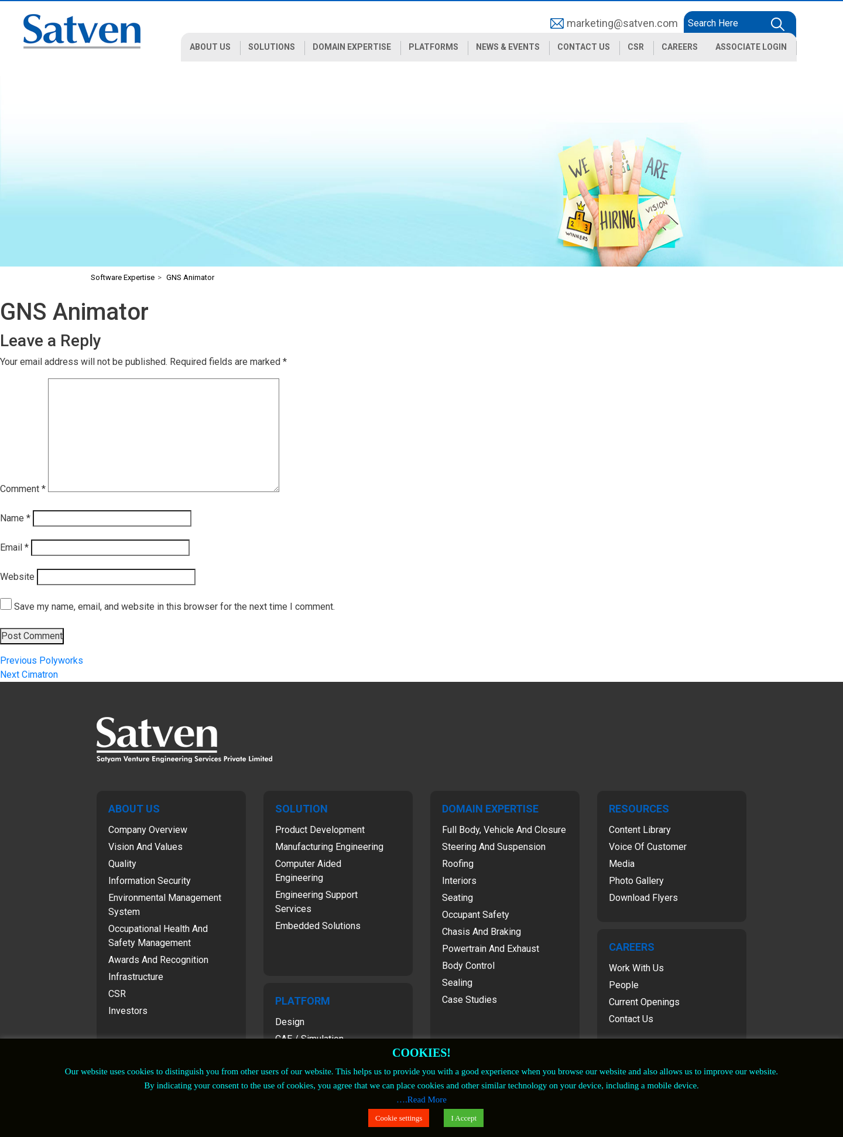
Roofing (458, 863)
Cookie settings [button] (399, 1118)
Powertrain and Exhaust (490, 948)
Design (289, 1021)
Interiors (459, 880)
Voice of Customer (648, 846)
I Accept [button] (464, 1118)
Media (622, 863)
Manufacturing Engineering (329, 846)
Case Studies (469, 999)
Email (14, 547)
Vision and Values (145, 846)
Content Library (640, 829)
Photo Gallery (636, 880)
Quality (122, 863)
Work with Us (636, 968)
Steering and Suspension (494, 846)
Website (17, 576)
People (624, 985)
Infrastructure (135, 976)
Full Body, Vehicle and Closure (504, 829)
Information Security (149, 880)
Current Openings (644, 1002)
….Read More (421, 1099)
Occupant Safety (475, 914)
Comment (23, 488)
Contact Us (631, 1019)
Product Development (320, 829)
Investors (128, 1010)
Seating (457, 897)
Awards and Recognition (158, 959)
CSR (117, 993)
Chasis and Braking (481, 931)
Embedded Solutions (318, 925)
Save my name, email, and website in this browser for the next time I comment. (174, 606)
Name (15, 518)
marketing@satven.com (622, 23)
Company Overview (147, 829)
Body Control (468, 965)
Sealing (457, 982)
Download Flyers (643, 897)
